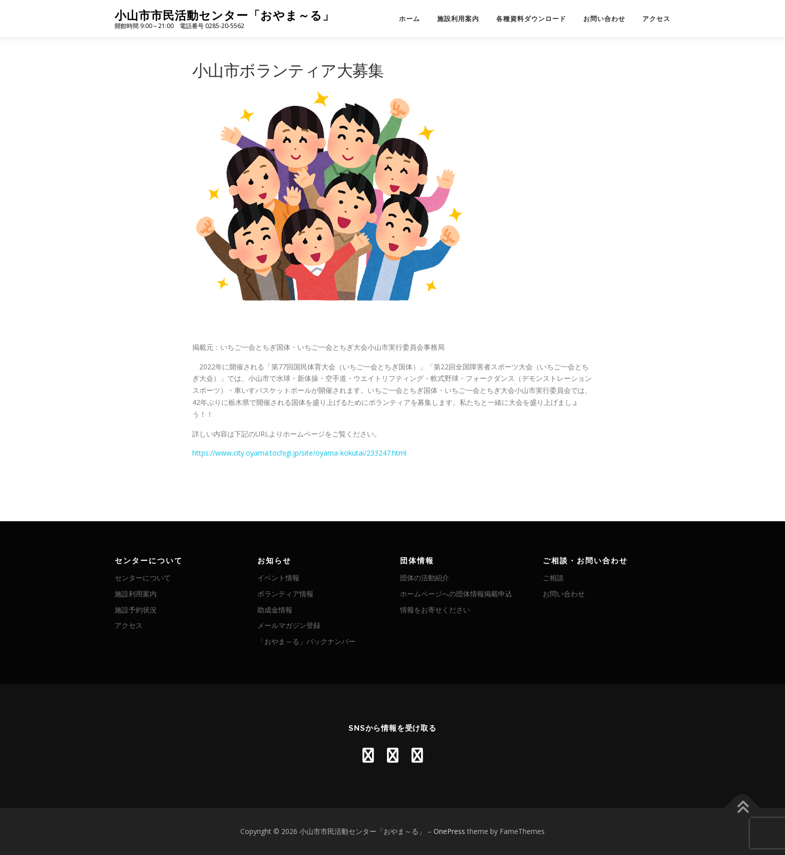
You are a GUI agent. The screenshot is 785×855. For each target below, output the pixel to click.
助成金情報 (274, 609)
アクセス (656, 19)
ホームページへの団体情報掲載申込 (456, 593)
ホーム (409, 19)
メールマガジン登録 (288, 625)
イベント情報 (278, 577)
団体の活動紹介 (424, 577)
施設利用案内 (458, 19)
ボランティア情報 (285, 593)
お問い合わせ (604, 19)
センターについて (143, 577)
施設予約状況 (136, 609)
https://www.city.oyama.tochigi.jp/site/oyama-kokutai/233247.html (299, 453)
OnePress (449, 831)
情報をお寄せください (435, 609)
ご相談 (553, 577)
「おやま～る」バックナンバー (306, 641)
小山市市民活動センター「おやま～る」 (224, 15)
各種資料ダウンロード (531, 19)
